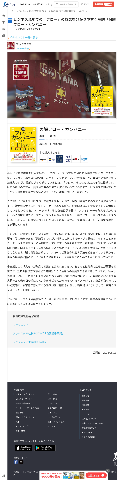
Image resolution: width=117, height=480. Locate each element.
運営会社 (85, 396)
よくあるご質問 (88, 437)
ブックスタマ (20, 325)
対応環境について (89, 428)
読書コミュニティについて (93, 423)
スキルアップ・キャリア (26, 394)
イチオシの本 (21, 11)
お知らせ (85, 410)
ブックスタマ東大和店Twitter (29, 342)
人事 (18, 422)
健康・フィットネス (56, 422)
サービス (85, 414)
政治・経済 (52, 399)
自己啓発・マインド (24, 399)
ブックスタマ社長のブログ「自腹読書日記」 (38, 333)
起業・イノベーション (25, 417)
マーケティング (22, 426)
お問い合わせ (87, 432)
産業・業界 (20, 431)
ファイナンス (53, 403)
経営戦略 (19, 413)
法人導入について (89, 419)
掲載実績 (85, 405)
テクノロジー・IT (55, 408)
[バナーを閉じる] (108, 471)
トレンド (51, 426)
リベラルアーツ (54, 417)
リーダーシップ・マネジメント (28, 408)
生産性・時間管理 (23, 403)
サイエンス (52, 413)
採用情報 (85, 400)
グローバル (52, 394)
